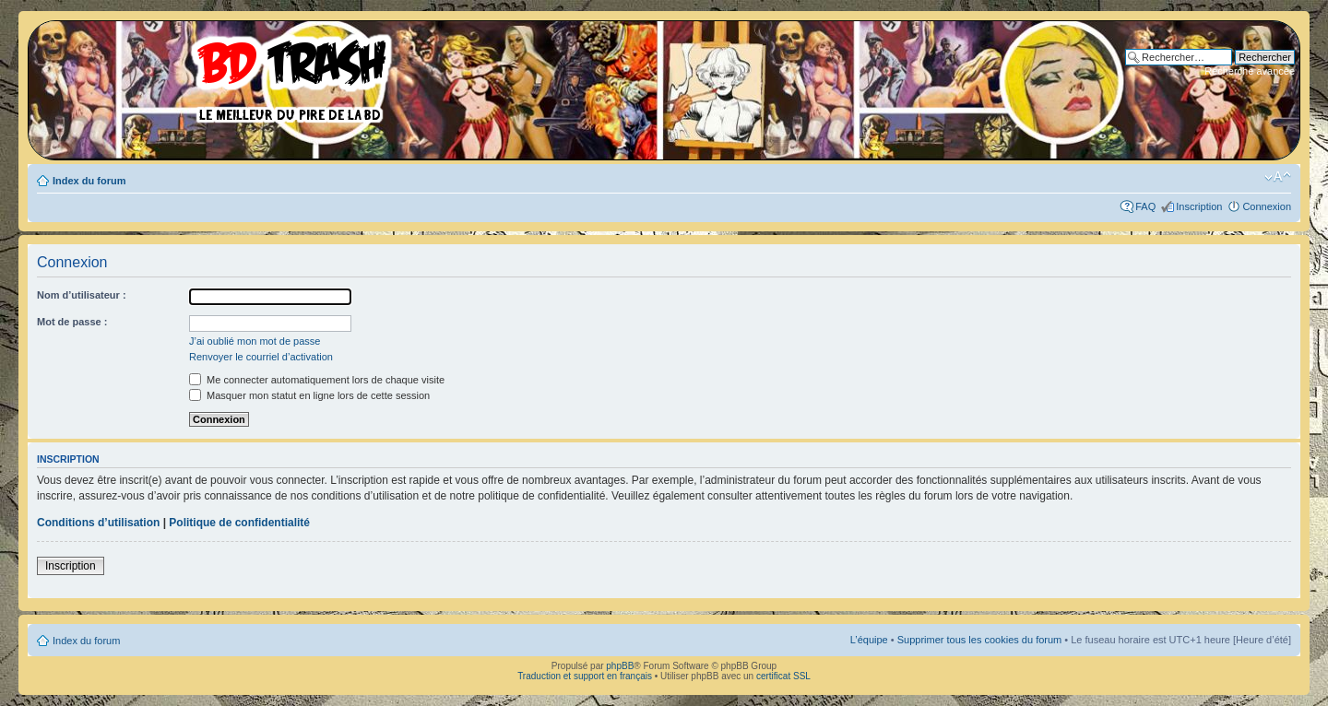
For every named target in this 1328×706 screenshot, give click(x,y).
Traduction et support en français (584, 676)
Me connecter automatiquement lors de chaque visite (317, 379)
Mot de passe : (72, 321)
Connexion (1266, 206)
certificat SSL (783, 676)
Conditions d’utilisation (98, 522)
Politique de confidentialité (239, 522)
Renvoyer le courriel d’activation (261, 356)
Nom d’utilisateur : (81, 294)
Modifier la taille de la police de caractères (1277, 177)
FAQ (1145, 206)
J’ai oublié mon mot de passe (254, 341)
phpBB (620, 666)
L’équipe (869, 639)
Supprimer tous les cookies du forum (979, 639)
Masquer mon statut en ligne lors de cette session (309, 395)
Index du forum (89, 180)
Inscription (1199, 206)
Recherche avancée (1249, 70)
